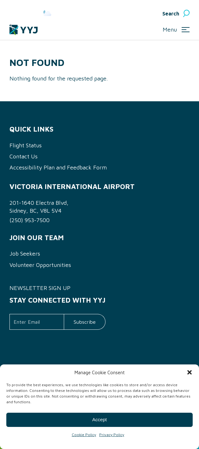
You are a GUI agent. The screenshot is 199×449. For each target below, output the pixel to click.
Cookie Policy (84, 434)
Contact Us (23, 156)
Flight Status (25, 145)
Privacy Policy (111, 434)
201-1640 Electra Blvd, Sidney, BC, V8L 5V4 (39, 206)
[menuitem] (145, 13)
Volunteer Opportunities (40, 265)
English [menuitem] (140, 13)
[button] (189, 372)
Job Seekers (24, 253)
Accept (99, 419)
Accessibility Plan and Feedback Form (58, 167)
